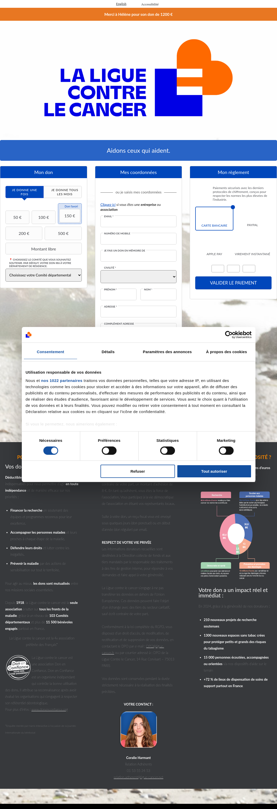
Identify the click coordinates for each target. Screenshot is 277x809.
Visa (233, 269)
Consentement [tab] (50, 352)
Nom (148, 289)
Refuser (137, 471)
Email (109, 216)
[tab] (24, 192)
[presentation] (24, 192)
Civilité (110, 267)
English (121, 4)
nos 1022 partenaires (61, 380)
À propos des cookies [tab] (226, 352)
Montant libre (31, 248)
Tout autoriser (214, 471)
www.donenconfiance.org (49, 709)
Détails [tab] (108, 352)
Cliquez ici (108, 204)
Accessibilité (150, 4)
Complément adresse (119, 323)
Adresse (110, 306)
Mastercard (217, 269)
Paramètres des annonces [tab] (167, 352)
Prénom (110, 289)
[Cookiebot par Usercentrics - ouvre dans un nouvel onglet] (229, 335)
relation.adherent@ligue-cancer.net (138, 777)
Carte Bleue (248, 269)
